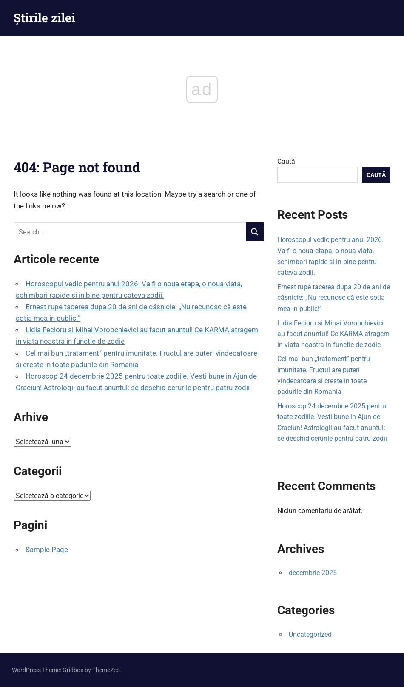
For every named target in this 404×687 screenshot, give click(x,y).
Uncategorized (310, 634)
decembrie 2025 (313, 573)
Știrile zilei (44, 18)
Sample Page (47, 549)
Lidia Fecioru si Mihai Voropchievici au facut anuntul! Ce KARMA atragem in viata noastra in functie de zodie (333, 334)
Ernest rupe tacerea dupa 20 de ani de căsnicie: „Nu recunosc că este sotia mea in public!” (333, 298)
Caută (286, 161)
